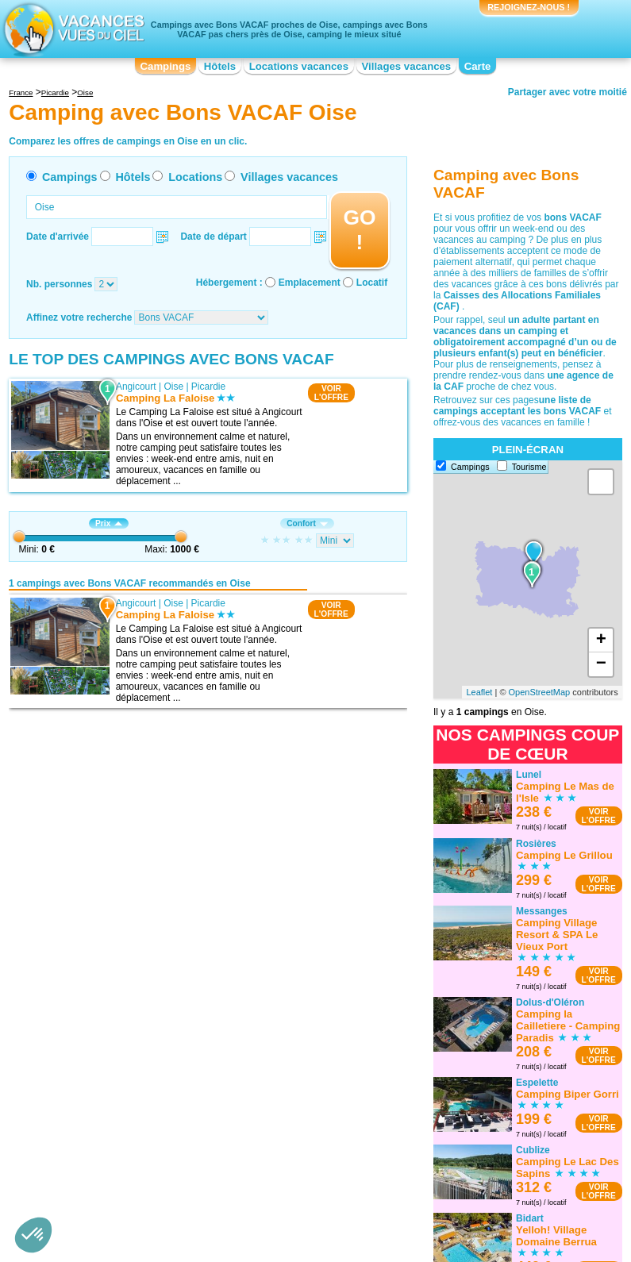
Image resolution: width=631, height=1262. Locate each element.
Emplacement (310, 282)
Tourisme (529, 466)
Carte (477, 66)
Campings (165, 66)
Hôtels (220, 66)
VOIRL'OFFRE (331, 393)
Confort (307, 523)
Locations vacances (298, 66)
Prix (108, 523)
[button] (33, 1235)
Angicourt (136, 386)
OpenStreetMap (540, 692)
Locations (195, 177)
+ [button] (601, 640)
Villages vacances (407, 66)
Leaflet (479, 692)
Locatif (371, 282)
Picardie (208, 386)
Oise (173, 386)
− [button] (601, 664)
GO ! (359, 230)
